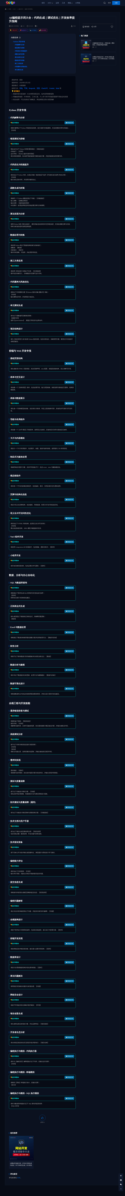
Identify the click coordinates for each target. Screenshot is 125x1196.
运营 (57, 3)
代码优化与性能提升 (21, 51)
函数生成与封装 (19, 54)
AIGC (49, 3)
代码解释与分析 (19, 44)
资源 (9, 9)
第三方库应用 (19, 63)
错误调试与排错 (19, 48)
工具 (63, 3)
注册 (116, 3)
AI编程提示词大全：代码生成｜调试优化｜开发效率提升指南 (103, 44)
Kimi (57, 88)
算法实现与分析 (19, 57)
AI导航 (77, 3)
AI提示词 (20, 9)
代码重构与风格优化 (21, 66)
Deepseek (32, 88)
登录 (109, 3)
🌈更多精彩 (42, 30)
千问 (25, 88)
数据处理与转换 (19, 60)
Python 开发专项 (19, 41)
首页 (43, 3)
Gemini (51, 88)
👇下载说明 (13, 30)
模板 (69, 3)
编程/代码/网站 (29, 9)
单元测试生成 (19, 69)
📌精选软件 (23, 30)
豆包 (21, 88)
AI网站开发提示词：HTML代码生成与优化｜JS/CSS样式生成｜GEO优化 (103, 57)
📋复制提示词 (69, 122)
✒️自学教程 (33, 30)
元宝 (38, 88)
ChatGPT (44, 88)
